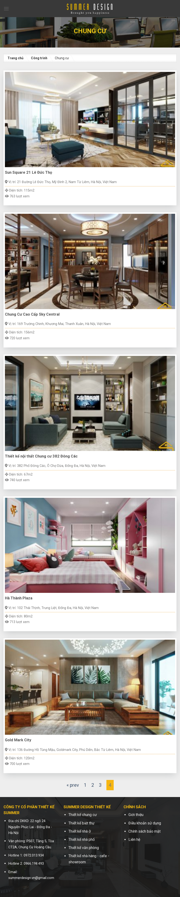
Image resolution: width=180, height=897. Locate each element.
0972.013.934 (34, 855)
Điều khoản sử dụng (144, 823)
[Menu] (6, 8)
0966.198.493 (34, 864)
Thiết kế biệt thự (81, 823)
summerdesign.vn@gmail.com (31, 878)
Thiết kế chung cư (82, 814)
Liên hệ (134, 839)
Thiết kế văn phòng (83, 847)
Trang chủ (15, 58)
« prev (73, 785)
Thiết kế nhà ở (79, 831)
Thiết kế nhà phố (81, 839)
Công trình (39, 58)
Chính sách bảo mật (144, 831)
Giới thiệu (135, 814)
